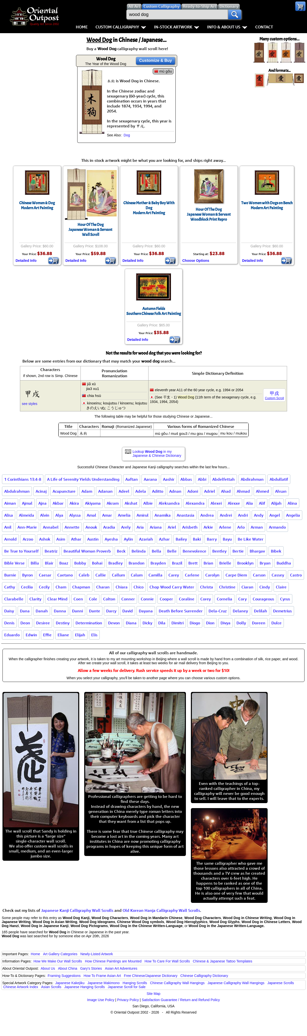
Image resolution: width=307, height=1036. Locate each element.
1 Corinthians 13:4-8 (22, 479)
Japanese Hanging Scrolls (84, 987)
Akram (113, 503)
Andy (258, 515)
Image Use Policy (100, 1000)
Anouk (91, 527)
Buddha (284, 563)
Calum (137, 574)
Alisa (8, 515)
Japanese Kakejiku (70, 983)
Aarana (150, 479)
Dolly (241, 622)
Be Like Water (250, 539)
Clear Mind (57, 598)
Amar (107, 515)
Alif (262, 503)
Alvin (44, 515)
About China (67, 968)
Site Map (153, 994)
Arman (257, 527)
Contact (264, 26)
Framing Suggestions (64, 976)
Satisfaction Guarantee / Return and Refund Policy (181, 1000)
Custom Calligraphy (120, 26)
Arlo (241, 527)
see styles (29, 404)
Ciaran (247, 586)
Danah (42, 610)
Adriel (209, 491)
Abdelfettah (223, 479)
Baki (197, 539)
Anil (7, 527)
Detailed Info (26, 261)
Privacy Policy (128, 1000)
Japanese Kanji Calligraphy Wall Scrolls (77, 910)
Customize (155, 60)
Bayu (227, 539)
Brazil (177, 563)
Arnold (10, 539)
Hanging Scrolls (135, 983)
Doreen (258, 622)
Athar (76, 539)
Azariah (146, 539)
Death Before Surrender (181, 610)
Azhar (164, 539)
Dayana (146, 610)
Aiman (10, 503)
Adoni (192, 491)
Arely (126, 527)
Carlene (192, 574)
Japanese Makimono (103, 983)
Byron (27, 574)
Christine (227, 586)
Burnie (10, 574)
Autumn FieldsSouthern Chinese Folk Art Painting (153, 311)
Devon (114, 622)
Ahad (226, 491)
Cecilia (27, 586)
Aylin (128, 539)
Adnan (175, 491)
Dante (94, 610)
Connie (147, 598)
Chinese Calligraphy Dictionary (204, 976)
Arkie (208, 527)
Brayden (158, 563)
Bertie (238, 551)
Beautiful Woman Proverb (87, 551)
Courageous (263, 598)
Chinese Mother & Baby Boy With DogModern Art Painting (148, 207)
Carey (173, 574)
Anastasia (185, 515)
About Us (48, 968)
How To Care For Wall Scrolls (167, 961)
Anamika (162, 515)
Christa (206, 586)
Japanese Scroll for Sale (127, 987)
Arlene (225, 527)
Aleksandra (169, 503)
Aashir (168, 479)
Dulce (276, 622)
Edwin (31, 634)
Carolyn (212, 574)
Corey (205, 598)
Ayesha (111, 539)
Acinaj (41, 491)
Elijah (80, 634)
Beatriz (51, 551)
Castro (296, 574)
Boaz (63, 563)
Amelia (124, 515)
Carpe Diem (236, 574)
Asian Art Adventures (121, 968)
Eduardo (12, 634)
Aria (140, 527)
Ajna (42, 503)
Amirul (143, 515)
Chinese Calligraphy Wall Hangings (177, 983)
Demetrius (282, 610)
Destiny (63, 622)
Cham (61, 586)
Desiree (43, 622)
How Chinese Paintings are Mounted (113, 961)
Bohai (97, 563)
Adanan (105, 491)
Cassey (278, 574)
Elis (94, 634)
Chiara (122, 586)
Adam (86, 491)
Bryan (265, 563)
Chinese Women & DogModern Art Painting (37, 205)
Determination (89, 622)
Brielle (225, 563)
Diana (131, 622)
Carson (259, 574)
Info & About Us (227, 26)
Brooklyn (245, 563)
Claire (281, 586)
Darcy (111, 610)
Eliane (63, 634)
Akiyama (93, 503)
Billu (35, 563)
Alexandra (195, 503)
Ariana (156, 527)
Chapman (81, 586)
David (127, 610)
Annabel (51, 527)
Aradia (109, 527)
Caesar (45, 574)
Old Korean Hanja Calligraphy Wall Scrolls (161, 910)
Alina (292, 503)
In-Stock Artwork (176, 26)
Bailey (181, 539)
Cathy (9, 586)
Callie (100, 574)
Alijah (276, 503)
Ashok (44, 539)
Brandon (137, 563)
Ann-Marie (27, 527)
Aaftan (131, 479)
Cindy (264, 586)
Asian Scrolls (51, 987)
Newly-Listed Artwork (96, 954)
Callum (118, 574)
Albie (148, 503)
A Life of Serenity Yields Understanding (83, 479)
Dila (161, 622)
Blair (49, 563)
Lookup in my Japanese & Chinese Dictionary (157, 454)
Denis (9, 622)
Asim (60, 539)
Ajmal (27, 503)
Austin (93, 539)
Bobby (80, 563)
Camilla (155, 574)
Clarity (35, 598)
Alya (59, 515)
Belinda (139, 551)
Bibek (276, 551)
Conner (128, 598)
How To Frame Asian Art (102, 976)
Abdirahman (252, 479)
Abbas (186, 479)
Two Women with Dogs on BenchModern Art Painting (267, 205)
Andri (243, 515)
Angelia (293, 515)
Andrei (226, 515)
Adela (140, 491)
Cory (242, 598)
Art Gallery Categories (60, 954)
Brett (193, 563)
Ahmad (243, 491)
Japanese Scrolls (280, 983)
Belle (172, 551)
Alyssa (75, 515)
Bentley (219, 551)
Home (81, 26)
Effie (47, 634)
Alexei (216, 503)
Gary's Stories (91, 968)
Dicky (147, 622)
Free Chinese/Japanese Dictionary (150, 976)
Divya (225, 622)
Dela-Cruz (218, 610)
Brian (208, 563)
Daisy (9, 610)
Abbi (202, 479)
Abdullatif (279, 479)
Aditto (157, 491)
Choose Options (195, 261)
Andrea (207, 515)
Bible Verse (14, 563)
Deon (25, 622)
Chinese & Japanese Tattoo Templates (222, 961)
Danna (60, 610)
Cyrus (285, 598)
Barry (212, 539)
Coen (78, 598)
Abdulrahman (17, 491)
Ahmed (262, 491)
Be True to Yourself (21, 551)
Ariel (172, 527)
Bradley (115, 563)
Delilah (260, 610)
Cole (93, 598)
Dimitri (177, 622)
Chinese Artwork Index (20, 987)
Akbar (58, 503)
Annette (72, 527)
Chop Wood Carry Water (172, 586)
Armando (277, 527)
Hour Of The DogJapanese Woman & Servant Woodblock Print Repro (209, 214)
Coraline (186, 598)
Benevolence (194, 551)
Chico (139, 586)
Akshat (131, 503)
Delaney (240, 610)
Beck (121, 551)
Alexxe (234, 503)
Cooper (166, 598)
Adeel (124, 491)
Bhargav (257, 551)
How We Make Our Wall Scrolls (57, 961)
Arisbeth (190, 527)
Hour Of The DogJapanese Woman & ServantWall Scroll (90, 229)
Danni (77, 610)
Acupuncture (64, 491)
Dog (127, 135)
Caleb (84, 574)
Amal (91, 515)
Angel (274, 515)
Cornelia (224, 598)
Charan (103, 586)
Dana (25, 610)
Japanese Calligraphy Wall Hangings (236, 983)
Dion (210, 622)
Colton (109, 598)
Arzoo (28, 539)
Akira (74, 503)
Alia (249, 503)
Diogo (195, 622)
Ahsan (281, 491)
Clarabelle (13, 598)
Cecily (44, 586)
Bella (156, 551)
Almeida (26, 515)
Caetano (65, 574)
